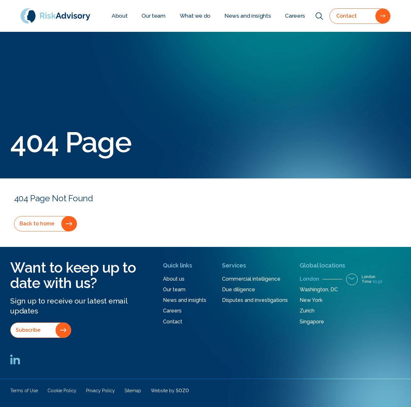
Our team (153, 16)
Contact (172, 321)
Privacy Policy (100, 390)
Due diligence (238, 289)
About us (173, 279)
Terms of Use (24, 390)
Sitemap (132, 390)
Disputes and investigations (255, 300)
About (119, 16)
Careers (295, 16)
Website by (170, 390)
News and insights (248, 16)
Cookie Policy (61, 390)
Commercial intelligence (251, 279)
